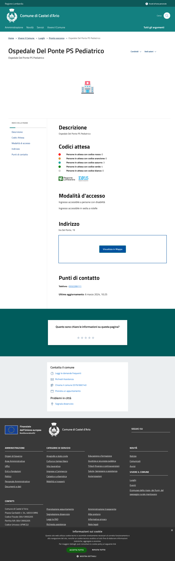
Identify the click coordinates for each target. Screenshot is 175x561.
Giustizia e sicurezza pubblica (102, 461)
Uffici (7, 466)
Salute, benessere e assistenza (102, 471)
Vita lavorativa (53, 466)
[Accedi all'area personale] (156, 3)
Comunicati (135, 461)
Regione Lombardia (14, 3)
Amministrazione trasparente (102, 509)
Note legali (93, 524)
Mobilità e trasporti (56, 481)
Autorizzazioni (95, 476)
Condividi (136, 51)
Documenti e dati (13, 486)
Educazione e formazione (100, 456)
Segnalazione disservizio (58, 514)
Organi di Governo (13, 456)
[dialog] (87, 544)
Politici (8, 476)
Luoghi (41, 38)
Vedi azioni (150, 51)
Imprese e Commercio (57, 471)
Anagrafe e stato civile (57, 456)
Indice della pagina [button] (20, 123)
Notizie (133, 456)
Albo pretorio (94, 514)
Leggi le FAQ (52, 519)
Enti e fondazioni (13, 471)
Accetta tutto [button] (77, 550)
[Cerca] (166, 15)
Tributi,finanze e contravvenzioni (103, 466)
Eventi (133, 485)
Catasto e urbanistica (57, 476)
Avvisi (133, 466)
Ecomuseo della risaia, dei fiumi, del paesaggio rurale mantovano (147, 492)
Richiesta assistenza (56, 524)
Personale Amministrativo (17, 481)
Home (11, 38)
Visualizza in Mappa (112, 249)
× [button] (172, 530)
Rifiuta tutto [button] (98, 550)
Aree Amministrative (15, 461)
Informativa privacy (97, 519)
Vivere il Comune (26, 38)
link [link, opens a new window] (114, 544)
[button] (87, 556)
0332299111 (75, 286)
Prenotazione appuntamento (60, 509)
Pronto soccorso (56, 38)
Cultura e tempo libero (57, 461)
